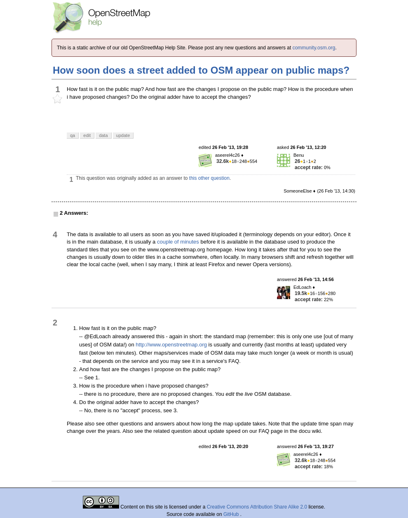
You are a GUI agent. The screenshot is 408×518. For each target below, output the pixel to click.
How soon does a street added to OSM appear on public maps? (201, 70)
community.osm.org (314, 48)
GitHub (231, 514)
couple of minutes (178, 242)
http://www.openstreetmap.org (171, 344)
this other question (209, 178)
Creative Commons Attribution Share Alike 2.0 (257, 507)
